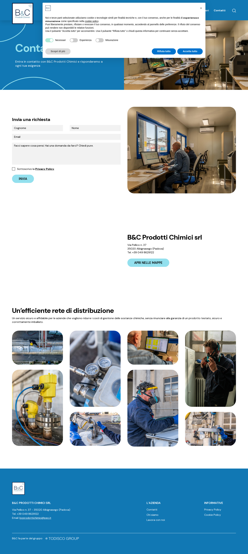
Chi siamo (152, 515)
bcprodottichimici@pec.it (35, 518)
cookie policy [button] (91, 21)
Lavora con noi (156, 520)
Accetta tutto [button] (190, 51)
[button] (201, 8)
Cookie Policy (212, 515)
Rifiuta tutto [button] (164, 51)
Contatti (219, 10)
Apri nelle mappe (148, 263)
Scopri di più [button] (58, 51)
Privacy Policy (44, 169)
